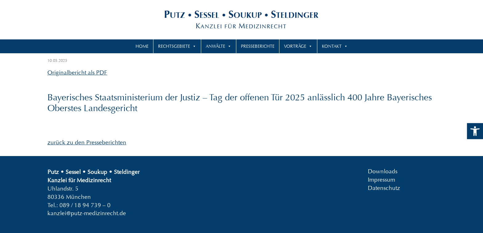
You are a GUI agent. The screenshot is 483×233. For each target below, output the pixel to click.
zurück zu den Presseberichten (86, 142)
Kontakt (332, 46)
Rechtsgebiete (174, 46)
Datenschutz (384, 187)
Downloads (382, 171)
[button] (475, 131)
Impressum (381, 179)
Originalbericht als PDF (77, 72)
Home (142, 46)
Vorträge (295, 46)
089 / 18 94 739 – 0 (85, 205)
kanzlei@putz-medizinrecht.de (86, 213)
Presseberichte (257, 46)
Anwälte (215, 46)
